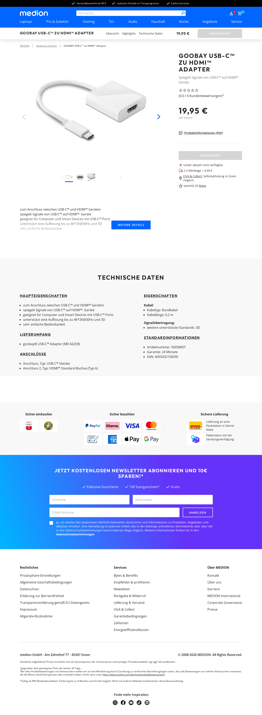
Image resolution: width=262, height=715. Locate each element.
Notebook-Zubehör (46, 46)
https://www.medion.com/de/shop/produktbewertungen (133, 674)
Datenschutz (29, 589)
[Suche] (183, 13)
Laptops (26, 21)
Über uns (214, 582)
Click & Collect (124, 609)
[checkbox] (51, 523)
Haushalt (158, 21)
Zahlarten (121, 623)
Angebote (210, 21)
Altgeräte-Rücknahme (36, 616)
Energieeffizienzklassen (131, 630)
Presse (212, 609)
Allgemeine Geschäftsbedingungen (46, 582)
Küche (183, 21)
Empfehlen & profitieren (132, 582)
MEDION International (223, 596)
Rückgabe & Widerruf (130, 596)
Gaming (89, 21)
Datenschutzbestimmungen (75, 534)
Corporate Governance (224, 602)
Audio (133, 21)
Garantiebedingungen (130, 616)
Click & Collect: (193, 176)
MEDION (24, 46)
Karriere (213, 589)
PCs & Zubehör (57, 21)
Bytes (202, 186)
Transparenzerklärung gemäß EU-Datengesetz (55, 602)
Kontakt (213, 575)
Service (236, 21)
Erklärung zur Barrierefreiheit (42, 596)
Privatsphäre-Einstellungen (40, 575)
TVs (111, 21)
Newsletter (122, 589)
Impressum (28, 609)
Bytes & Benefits (126, 575)
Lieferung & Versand (129, 602)
